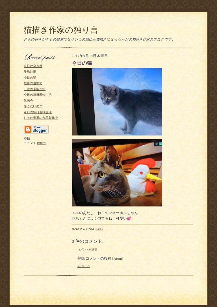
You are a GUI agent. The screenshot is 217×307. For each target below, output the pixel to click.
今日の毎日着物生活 (38, 94)
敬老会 (28, 100)
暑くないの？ (33, 106)
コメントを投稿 (87, 249)
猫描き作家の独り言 (61, 29)
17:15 (99, 228)
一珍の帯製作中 (34, 89)
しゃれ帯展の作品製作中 (41, 117)
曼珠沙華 (30, 71)
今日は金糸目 (33, 66)
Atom (41, 142)
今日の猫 (30, 77)
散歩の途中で (33, 83)
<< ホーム (83, 266)
